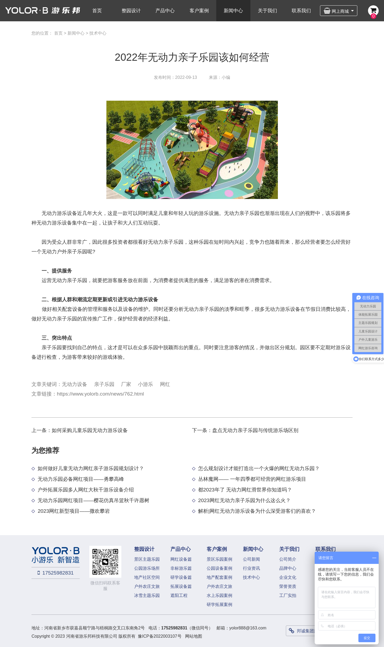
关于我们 (267, 10)
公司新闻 (251, 559)
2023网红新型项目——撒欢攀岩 (74, 511)
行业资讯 (251, 568)
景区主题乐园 (147, 559)
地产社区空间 (147, 577)
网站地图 (193, 636)
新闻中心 (233, 10)
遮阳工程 (178, 595)
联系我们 (301, 10)
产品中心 (165, 10)
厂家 (126, 384)
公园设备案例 (219, 568)
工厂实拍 (287, 595)
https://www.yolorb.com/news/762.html (100, 394)
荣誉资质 (287, 586)
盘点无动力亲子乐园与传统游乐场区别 (255, 430)
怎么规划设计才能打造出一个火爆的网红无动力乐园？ (259, 468)
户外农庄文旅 (147, 586)
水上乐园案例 (219, 595)
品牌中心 (287, 568)
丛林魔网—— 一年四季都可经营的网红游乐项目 (252, 479)
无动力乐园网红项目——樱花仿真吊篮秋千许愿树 (93, 500)
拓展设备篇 (181, 586)
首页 (97, 10)
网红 (165, 384)
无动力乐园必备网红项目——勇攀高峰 (81, 479)
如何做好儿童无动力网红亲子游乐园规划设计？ (91, 468)
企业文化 (287, 577)
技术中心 (97, 33)
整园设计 (131, 10)
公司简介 (287, 559)
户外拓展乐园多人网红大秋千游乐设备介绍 (86, 490)
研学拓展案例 (219, 604)
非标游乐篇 (181, 568)
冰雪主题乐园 (147, 595)
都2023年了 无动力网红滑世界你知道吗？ (245, 490)
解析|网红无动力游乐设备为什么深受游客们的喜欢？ (257, 511)
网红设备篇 (181, 559)
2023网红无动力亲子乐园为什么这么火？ (244, 500)
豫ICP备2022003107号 (160, 636)
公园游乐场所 (147, 568)
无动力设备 (74, 384)
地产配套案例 (219, 577)
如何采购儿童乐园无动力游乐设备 (90, 430)
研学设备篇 (181, 577)
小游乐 (145, 384)
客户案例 (199, 10)
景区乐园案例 (219, 559)
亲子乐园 (104, 384)
